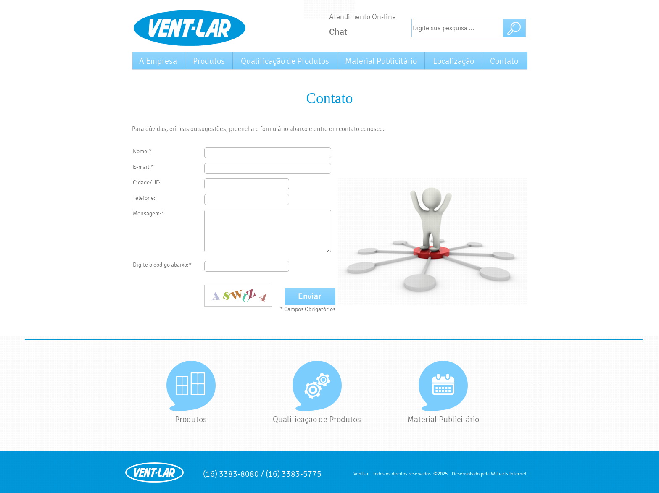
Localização (453, 61)
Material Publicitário (381, 61)
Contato (504, 61)
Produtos (209, 61)
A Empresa (158, 61)
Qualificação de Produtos (285, 61)
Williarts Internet (509, 474)
